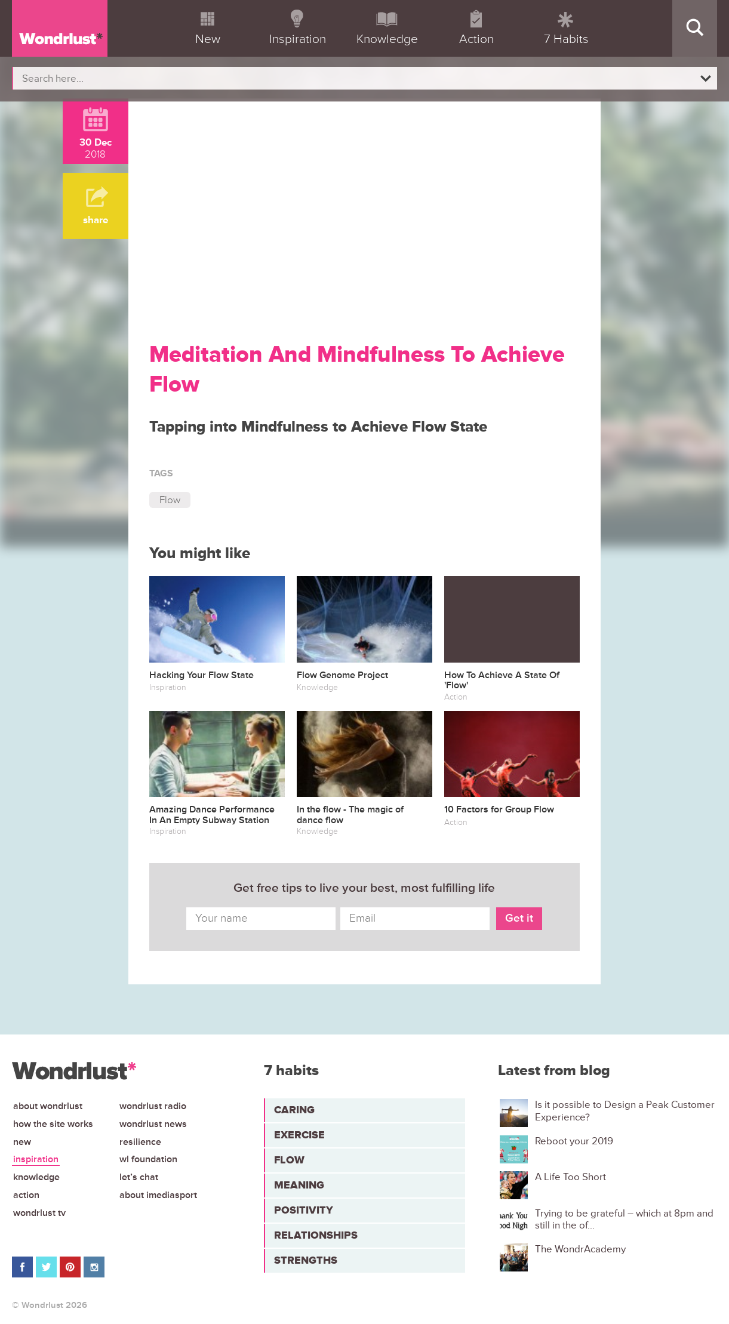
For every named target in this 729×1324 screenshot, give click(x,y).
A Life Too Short (570, 1177)
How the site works (53, 1124)
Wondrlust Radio (152, 1106)
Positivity (303, 1210)
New (22, 1142)
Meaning (299, 1184)
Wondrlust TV (39, 1213)
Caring (294, 1109)
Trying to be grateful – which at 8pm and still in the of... (624, 1219)
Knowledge (36, 1177)
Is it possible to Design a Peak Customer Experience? (625, 1111)
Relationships (316, 1235)
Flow (169, 500)
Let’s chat (138, 1177)
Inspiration (36, 1159)
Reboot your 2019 (574, 1141)
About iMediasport (158, 1195)
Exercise (299, 1134)
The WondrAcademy (580, 1249)
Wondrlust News (153, 1124)
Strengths (305, 1260)
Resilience (140, 1142)
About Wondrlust (47, 1106)
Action (26, 1195)
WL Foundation (148, 1159)
